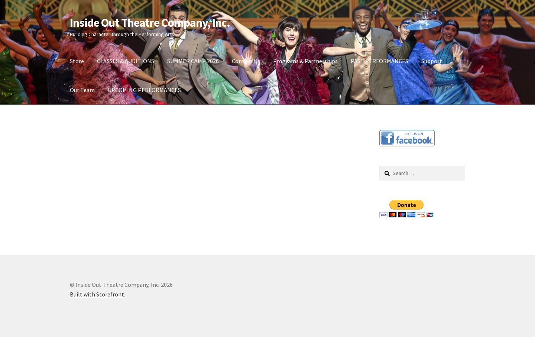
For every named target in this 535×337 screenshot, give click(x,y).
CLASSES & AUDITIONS (125, 61)
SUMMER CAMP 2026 (193, 61)
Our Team (82, 90)
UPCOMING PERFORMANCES (144, 90)
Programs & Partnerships (305, 61)
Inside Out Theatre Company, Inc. (150, 22)
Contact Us (246, 61)
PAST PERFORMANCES (379, 61)
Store (77, 61)
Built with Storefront (97, 294)
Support (431, 61)
